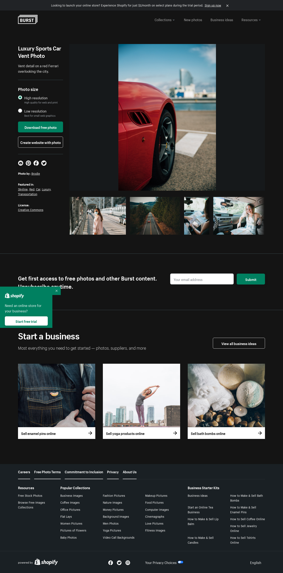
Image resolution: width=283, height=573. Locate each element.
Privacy (113, 471)
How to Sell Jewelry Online (243, 528)
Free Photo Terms (47, 471)
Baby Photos (68, 537)
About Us (130, 471)
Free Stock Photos (30, 495)
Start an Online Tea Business (200, 509)
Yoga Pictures (112, 530)
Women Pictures (71, 523)
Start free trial (26, 321)
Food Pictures (154, 502)
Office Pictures (70, 509)
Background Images (116, 516)
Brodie (35, 173)
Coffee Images (70, 502)
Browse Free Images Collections (31, 504)
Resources (251, 19)
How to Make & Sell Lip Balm (203, 521)
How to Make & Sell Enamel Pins (243, 509)
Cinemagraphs (154, 516)
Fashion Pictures (114, 495)
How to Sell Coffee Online (247, 518)
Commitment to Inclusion (84, 471)
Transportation (27, 193)
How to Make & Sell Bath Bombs (246, 497)
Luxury (46, 189)
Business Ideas (198, 495)
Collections (165, 19)
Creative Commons (30, 209)
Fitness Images (155, 530)
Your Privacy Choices (164, 562)
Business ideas (222, 19)
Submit (250, 279)
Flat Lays (66, 516)
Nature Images (112, 502)
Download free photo (41, 127)
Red (31, 189)
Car (38, 189)
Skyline (23, 189)
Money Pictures (113, 509)
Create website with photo (40, 142)
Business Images (71, 495)
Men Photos (111, 523)
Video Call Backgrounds (118, 537)
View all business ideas (238, 343)
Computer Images (157, 509)
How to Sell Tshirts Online (243, 540)
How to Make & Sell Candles (201, 540)
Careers (24, 471)
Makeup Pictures (156, 495)
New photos (193, 19)
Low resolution (35, 111)
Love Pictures (154, 523)
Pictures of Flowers (73, 530)
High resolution (36, 97)
